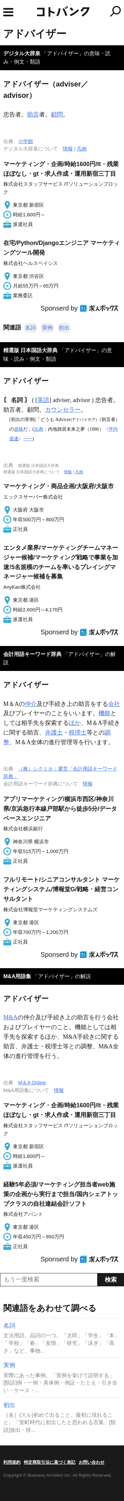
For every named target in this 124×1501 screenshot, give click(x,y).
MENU (8, 12)
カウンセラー (63, 409)
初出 (64, 327)
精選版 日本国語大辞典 (30, 350)
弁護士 (54, 732)
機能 (104, 713)
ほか (75, 723)
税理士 (78, 732)
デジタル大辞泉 (21, 53)
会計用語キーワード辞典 (32, 654)
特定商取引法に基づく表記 (49, 1462)
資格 (18, 429)
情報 (68, 148)
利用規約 (12, 1462)
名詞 (30, 327)
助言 (33, 114)
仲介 (31, 704)
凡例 (82, 148)
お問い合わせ (91, 1462)
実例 (47, 327)
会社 (114, 704)
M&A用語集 (17, 976)
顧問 (57, 114)
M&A (10, 1017)
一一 (27, 438)
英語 (43, 400)
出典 (38, 429)
